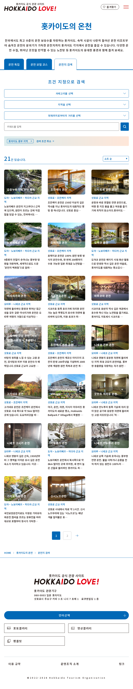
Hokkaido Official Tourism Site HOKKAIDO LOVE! (30, 7)
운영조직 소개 (70, 664)
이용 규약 (14, 664)
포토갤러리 (20, 628)
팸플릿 (17, 641)
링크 (122, 664)
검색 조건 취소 (43, 141)
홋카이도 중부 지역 (18, 141)
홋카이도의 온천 (24, 552)
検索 (125, 126)
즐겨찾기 (111, 7)
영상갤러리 (84, 628)
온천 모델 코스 (39, 64)
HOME (7, 552)
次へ (77, 535)
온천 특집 (14, 64)
